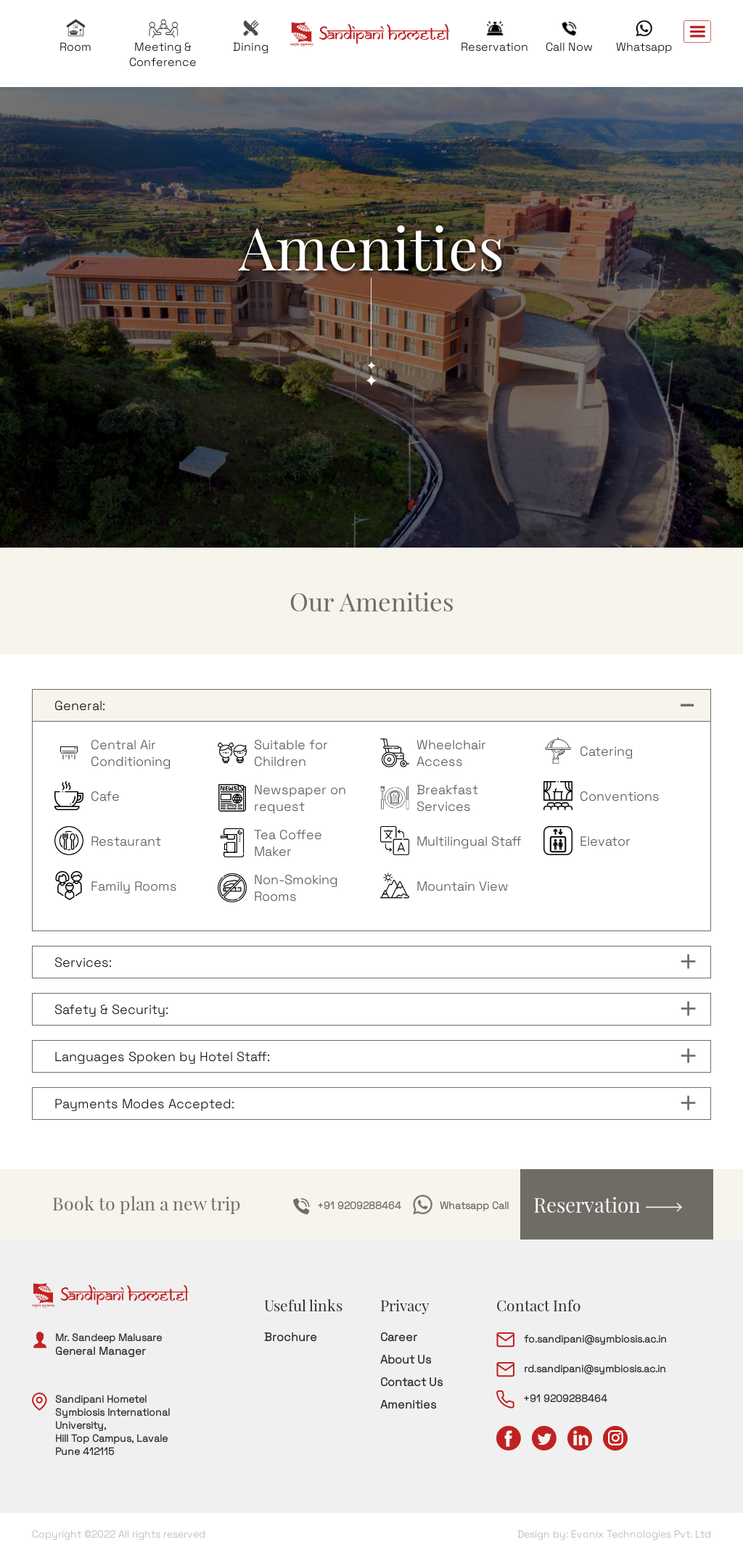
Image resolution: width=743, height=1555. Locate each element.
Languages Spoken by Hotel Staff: (162, 1056)
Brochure (290, 1337)
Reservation (607, 1204)
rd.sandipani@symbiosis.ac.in (581, 1368)
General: (79, 705)
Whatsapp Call (461, 1206)
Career (398, 1337)
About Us (405, 1359)
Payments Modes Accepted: (144, 1103)
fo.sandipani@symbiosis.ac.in (581, 1338)
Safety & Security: (111, 1009)
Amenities (408, 1404)
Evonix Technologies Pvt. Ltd (641, 1533)
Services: (83, 962)
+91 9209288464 (347, 1206)
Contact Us (411, 1382)
